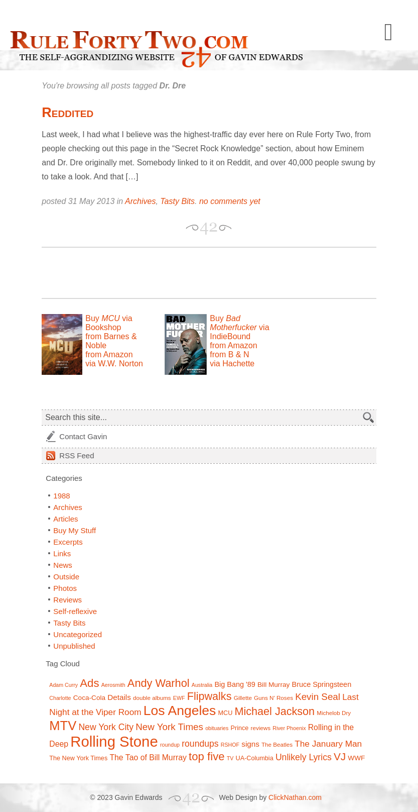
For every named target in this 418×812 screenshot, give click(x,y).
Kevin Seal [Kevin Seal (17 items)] (317, 696)
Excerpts (67, 542)
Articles (65, 519)
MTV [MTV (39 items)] (62, 726)
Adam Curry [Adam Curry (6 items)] (63, 685)
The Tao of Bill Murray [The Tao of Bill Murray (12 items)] (148, 757)
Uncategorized (77, 634)
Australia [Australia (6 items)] (202, 685)
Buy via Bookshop (108, 323)
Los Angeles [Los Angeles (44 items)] (180, 710)
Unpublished (74, 646)
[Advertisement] (159, 273)
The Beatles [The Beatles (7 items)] (277, 744)
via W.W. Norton (114, 363)
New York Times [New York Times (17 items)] (169, 727)
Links (62, 553)
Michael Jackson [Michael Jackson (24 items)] (275, 711)
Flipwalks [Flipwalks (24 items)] (209, 696)
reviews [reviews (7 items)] (260, 728)
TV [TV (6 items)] (230, 758)
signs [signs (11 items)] (250, 744)
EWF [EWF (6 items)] (179, 698)
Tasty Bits (177, 201)
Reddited (67, 112)
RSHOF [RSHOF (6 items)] (230, 745)
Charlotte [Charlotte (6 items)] (60, 698)
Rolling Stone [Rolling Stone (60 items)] (114, 741)
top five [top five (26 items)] (207, 756)
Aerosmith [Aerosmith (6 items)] (113, 685)
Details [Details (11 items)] (119, 697)
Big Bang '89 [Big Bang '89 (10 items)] (234, 684)
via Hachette (232, 363)
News (62, 565)
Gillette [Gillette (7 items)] (243, 697)
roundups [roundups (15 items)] (200, 744)
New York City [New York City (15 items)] (105, 727)
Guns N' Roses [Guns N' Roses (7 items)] (273, 697)
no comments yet (229, 201)
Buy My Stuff (74, 530)
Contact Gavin (83, 436)
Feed (76, 455)
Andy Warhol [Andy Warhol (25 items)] (158, 683)
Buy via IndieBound (239, 327)
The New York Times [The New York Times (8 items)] (78, 758)
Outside (66, 576)
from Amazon (108, 354)
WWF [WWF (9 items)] (356, 758)
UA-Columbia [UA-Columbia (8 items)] (254, 758)
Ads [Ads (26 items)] (89, 683)
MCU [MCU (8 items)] (225, 713)
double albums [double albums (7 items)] (152, 697)
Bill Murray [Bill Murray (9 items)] (273, 684)
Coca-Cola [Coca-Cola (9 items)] (89, 697)
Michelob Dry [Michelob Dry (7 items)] (334, 712)
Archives (140, 201)
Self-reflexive (75, 611)
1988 (61, 495)
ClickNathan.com (295, 797)
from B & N (229, 354)
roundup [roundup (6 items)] (170, 745)
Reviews (67, 599)
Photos (65, 588)
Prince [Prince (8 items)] (240, 728)
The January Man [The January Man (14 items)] (328, 744)
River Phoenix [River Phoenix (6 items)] (289, 728)
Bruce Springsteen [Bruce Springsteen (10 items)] (322, 684)
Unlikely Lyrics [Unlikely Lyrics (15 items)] (303, 757)
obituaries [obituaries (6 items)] (216, 728)
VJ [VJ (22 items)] (340, 756)
